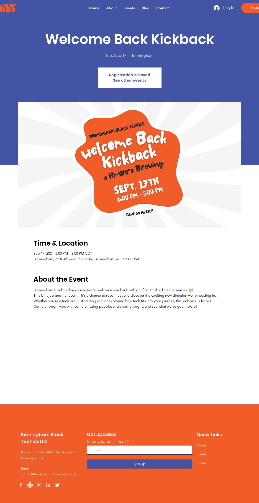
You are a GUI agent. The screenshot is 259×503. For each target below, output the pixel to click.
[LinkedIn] (48, 485)
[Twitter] (57, 485)
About (201, 445)
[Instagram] (39, 485)
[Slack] (30, 485)
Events (201, 454)
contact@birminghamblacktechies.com (50, 474)
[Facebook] (21, 485)
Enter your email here (106, 441)
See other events (129, 80)
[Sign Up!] (139, 464)
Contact (203, 463)
